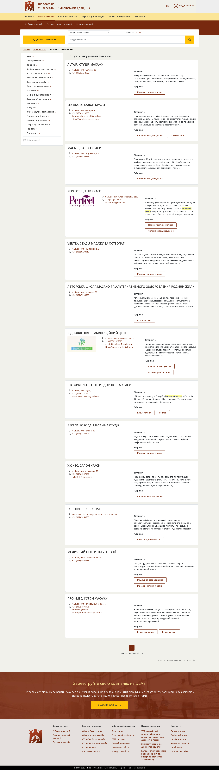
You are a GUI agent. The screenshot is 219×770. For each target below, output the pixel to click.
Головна (29, 16)
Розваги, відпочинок (37, 120)
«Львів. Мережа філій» (93, 735)
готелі (138, 32)
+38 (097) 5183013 (113, 199)
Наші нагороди (178, 739)
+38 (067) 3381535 (80, 393)
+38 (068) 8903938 (80, 560)
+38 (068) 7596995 (80, 606)
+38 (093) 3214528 (80, 72)
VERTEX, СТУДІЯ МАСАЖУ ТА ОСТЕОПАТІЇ (97, 243)
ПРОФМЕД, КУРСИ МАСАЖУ (87, 598)
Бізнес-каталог (46, 16)
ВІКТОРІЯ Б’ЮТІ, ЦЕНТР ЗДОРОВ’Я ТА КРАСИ (99, 385)
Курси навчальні (145, 632)
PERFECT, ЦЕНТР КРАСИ (84, 191)
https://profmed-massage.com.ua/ (87, 612)
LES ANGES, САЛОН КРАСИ (86, 105)
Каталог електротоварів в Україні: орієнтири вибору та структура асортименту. (153, 755)
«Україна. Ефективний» (93, 739)
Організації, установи (38, 99)
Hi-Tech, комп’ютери (37, 73)
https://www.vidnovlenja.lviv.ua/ (119, 347)
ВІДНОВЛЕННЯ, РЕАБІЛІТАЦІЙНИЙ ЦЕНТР (97, 333)
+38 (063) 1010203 (80, 113)
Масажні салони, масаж (149, 92)
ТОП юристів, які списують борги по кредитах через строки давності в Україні (152, 735)
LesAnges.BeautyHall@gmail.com (87, 116)
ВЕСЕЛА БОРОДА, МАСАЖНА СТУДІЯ (93, 425)
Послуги (31, 107)
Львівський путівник (119, 16)
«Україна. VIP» (89, 747)
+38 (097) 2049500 (80, 517)
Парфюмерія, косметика (160, 224)
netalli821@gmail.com (82, 476)
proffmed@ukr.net (80, 609)
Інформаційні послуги (93, 16)
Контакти (140, 16)
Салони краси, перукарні (150, 135)
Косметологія (177, 135)
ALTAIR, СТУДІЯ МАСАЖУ (85, 64)
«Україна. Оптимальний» (94, 743)
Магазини (31, 90)
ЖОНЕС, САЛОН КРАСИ (84, 466)
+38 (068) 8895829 (80, 156)
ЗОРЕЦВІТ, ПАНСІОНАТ (84, 509)
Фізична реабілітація (159, 372)
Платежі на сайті (179, 751)
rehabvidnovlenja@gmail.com (118, 344)
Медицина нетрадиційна (150, 579)
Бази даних (117, 731)
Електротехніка (35, 60)
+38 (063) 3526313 (113, 341)
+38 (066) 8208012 (80, 251)
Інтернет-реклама (67, 16)
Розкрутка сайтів (120, 751)
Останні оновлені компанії (59, 24)
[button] (184, 6)
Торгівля (31, 128)
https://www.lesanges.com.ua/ (85, 119)
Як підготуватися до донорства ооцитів (151, 745)
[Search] (126, 40)
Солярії (162, 412)
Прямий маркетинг (121, 743)
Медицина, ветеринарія (39, 94)
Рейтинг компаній (33, 24)
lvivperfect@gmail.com (115, 202)
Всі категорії (31, 140)
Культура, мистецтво (38, 86)
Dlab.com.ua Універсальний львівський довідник (64, 6)
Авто (29, 56)
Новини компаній (84, 24)
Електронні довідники (123, 735)
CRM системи (118, 739)
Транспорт (32, 133)
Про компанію (178, 731)
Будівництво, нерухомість (40, 69)
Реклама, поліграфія (37, 116)
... (180, 124)
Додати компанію (44, 39)
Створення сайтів (120, 747)
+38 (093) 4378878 (80, 433)
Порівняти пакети (91, 751)
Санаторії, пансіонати (148, 539)
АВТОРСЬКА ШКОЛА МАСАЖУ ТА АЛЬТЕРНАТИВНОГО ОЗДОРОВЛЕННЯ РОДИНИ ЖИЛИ (131, 287)
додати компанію (109, 704)
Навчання (32, 103)
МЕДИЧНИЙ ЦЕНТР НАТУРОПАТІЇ (91, 552)
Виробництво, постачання (40, 111)
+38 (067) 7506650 (80, 295)
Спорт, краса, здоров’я (38, 124)
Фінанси (31, 65)
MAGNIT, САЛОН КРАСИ (84, 148)
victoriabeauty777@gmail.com (85, 396)
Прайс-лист (176, 747)
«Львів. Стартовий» (92, 731)
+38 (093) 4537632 (80, 474)
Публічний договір (180, 735)
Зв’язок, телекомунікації (39, 77)
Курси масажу (144, 320)
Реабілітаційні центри (159, 366)
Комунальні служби (37, 81)
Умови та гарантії (180, 743)
